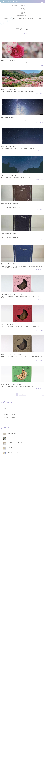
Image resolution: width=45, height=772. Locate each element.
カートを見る (7, 1)
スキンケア (7, 408)
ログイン (16, 1)
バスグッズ (7, 411)
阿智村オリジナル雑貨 (9, 414)
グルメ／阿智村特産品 (9, 417)
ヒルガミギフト (8, 420)
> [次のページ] (42, 394)
